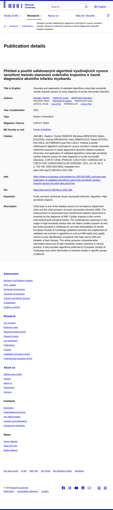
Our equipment (10, 341)
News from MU (10, 446)
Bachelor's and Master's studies (18, 280)
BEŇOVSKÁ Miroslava (81, 98)
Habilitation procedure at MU (17, 354)
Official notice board (13, 374)
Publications (9, 345)
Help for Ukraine (85, 15)
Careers (7, 379)
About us (9, 367)
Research (10, 316)
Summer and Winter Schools (17, 298)
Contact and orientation (14, 425)
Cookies (45, 491)
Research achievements (15, 332)
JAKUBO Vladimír (41, 98)
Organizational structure (15, 412)
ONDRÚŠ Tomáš (60, 98)
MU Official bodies (12, 417)
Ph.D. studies (10, 285)
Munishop (79, 471)
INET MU (34, 471)
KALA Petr (56, 104)
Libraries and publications (15, 421)
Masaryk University (19, 488)
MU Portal (45, 471)
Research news (11, 327)
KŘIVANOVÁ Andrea (62, 101)
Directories (9, 408)
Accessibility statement (27, 491)
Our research (10, 323)
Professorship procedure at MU (18, 358)
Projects (7, 350)
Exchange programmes (14, 289)
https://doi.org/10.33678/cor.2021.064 (52, 190)
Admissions (11, 273)
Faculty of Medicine (42, 129)
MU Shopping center (62, 471)
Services (8, 392)
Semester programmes (14, 294)
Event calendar (10, 441)
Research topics (11, 336)
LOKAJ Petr (86, 104)
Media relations (11, 450)
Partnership (9, 387)
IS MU (24, 471)
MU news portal (11, 471)
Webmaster (9, 491)
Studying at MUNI (12, 307)
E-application (10, 303)
